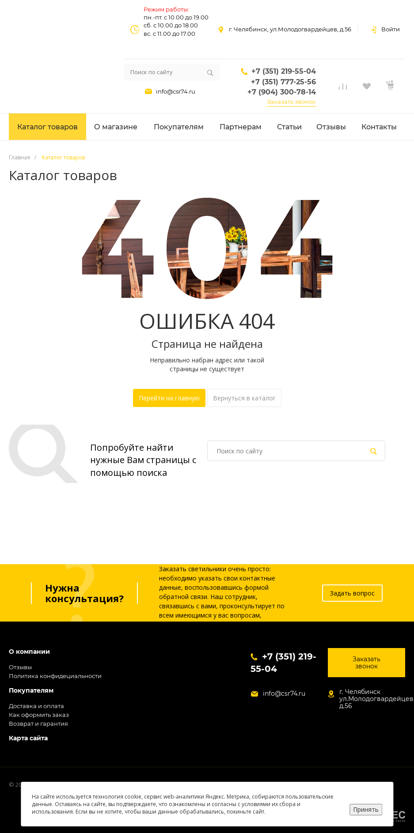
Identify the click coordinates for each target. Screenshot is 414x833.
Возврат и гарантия (38, 723)
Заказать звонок (291, 101)
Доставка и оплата (36, 705)
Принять (366, 809)
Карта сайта (28, 738)
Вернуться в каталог (244, 398)
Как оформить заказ (39, 714)
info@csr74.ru (175, 91)
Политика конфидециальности (55, 675)
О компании (29, 652)
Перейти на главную (169, 398)
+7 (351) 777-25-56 (283, 82)
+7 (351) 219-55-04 (283, 71)
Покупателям (31, 690)
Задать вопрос (352, 593)
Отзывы (20, 667)
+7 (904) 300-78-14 (281, 92)
